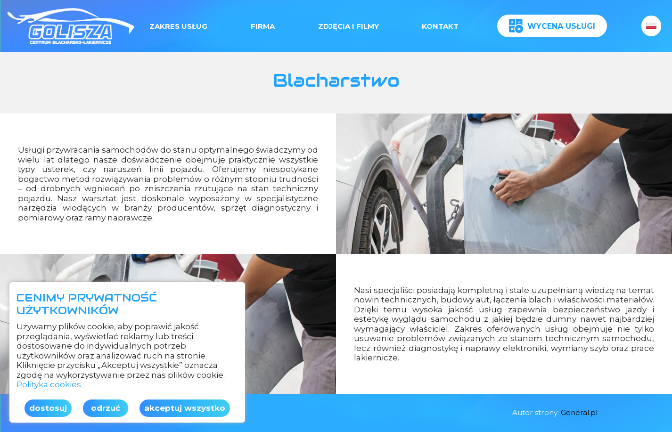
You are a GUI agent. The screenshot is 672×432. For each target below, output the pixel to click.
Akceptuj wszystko (184, 408)
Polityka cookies (48, 384)
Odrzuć (105, 408)
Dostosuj (48, 408)
